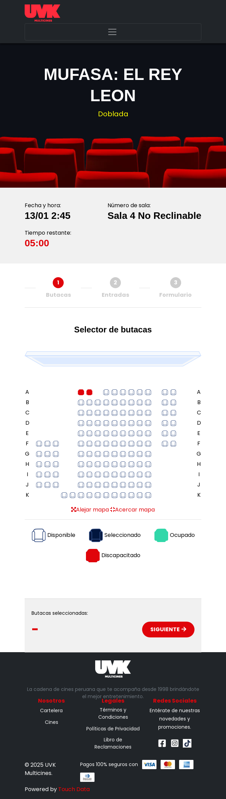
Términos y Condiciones (113, 713)
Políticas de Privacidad (113, 728)
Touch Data (74, 789)
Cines (51, 722)
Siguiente (168, 629)
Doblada (113, 114)
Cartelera (51, 710)
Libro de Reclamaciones (113, 743)
